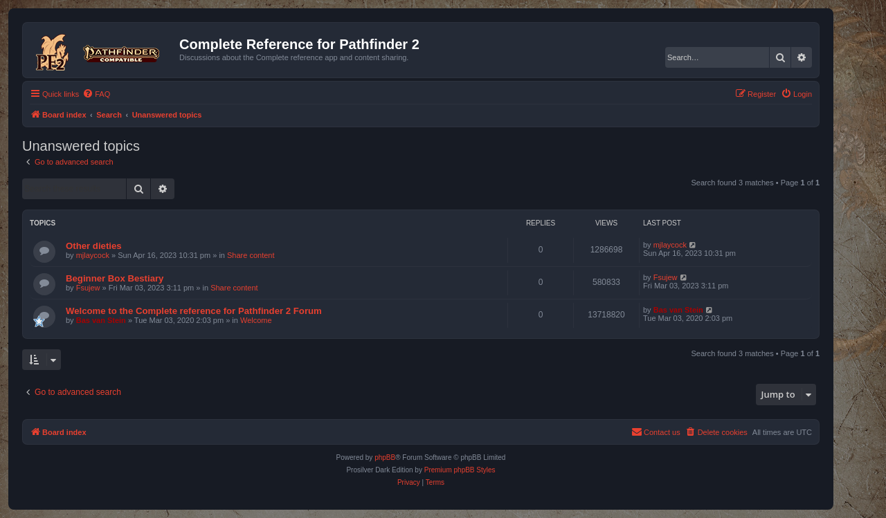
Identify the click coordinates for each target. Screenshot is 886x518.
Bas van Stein (101, 320)
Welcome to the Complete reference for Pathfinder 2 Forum (194, 311)
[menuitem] (96, 94)
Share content (251, 255)
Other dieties (94, 246)
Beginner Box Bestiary (114, 278)
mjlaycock (92, 255)
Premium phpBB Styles (460, 470)
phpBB (384, 457)
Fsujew (88, 288)
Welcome (256, 320)
